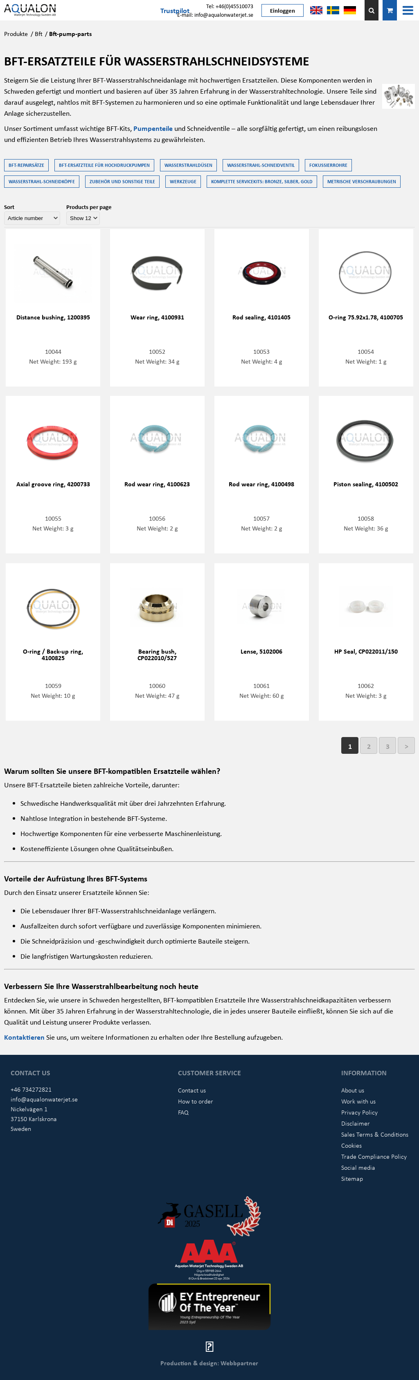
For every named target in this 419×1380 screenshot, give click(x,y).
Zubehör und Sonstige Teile (122, 181)
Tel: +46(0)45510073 (229, 6)
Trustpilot (174, 10)
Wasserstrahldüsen (188, 165)
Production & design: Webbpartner (209, 1362)
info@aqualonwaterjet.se (44, 1099)
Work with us (358, 1101)
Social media (358, 1167)
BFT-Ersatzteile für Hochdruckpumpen (104, 165)
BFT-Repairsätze (26, 165)
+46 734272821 (31, 1089)
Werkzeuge (183, 181)
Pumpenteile (153, 128)
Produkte (16, 33)
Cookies (351, 1145)
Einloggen (282, 10)
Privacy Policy (359, 1112)
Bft (39, 33)
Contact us (192, 1090)
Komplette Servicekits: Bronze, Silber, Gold (262, 181)
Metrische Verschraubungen (361, 181)
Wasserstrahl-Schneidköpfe (42, 181)
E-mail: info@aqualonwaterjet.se (215, 14)
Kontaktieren (25, 1037)
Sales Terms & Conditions (374, 1134)
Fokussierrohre (328, 165)
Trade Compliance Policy (374, 1156)
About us (352, 1090)
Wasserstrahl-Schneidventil (261, 165)
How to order (195, 1101)
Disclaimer (355, 1123)
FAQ (183, 1112)
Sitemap (352, 1178)
